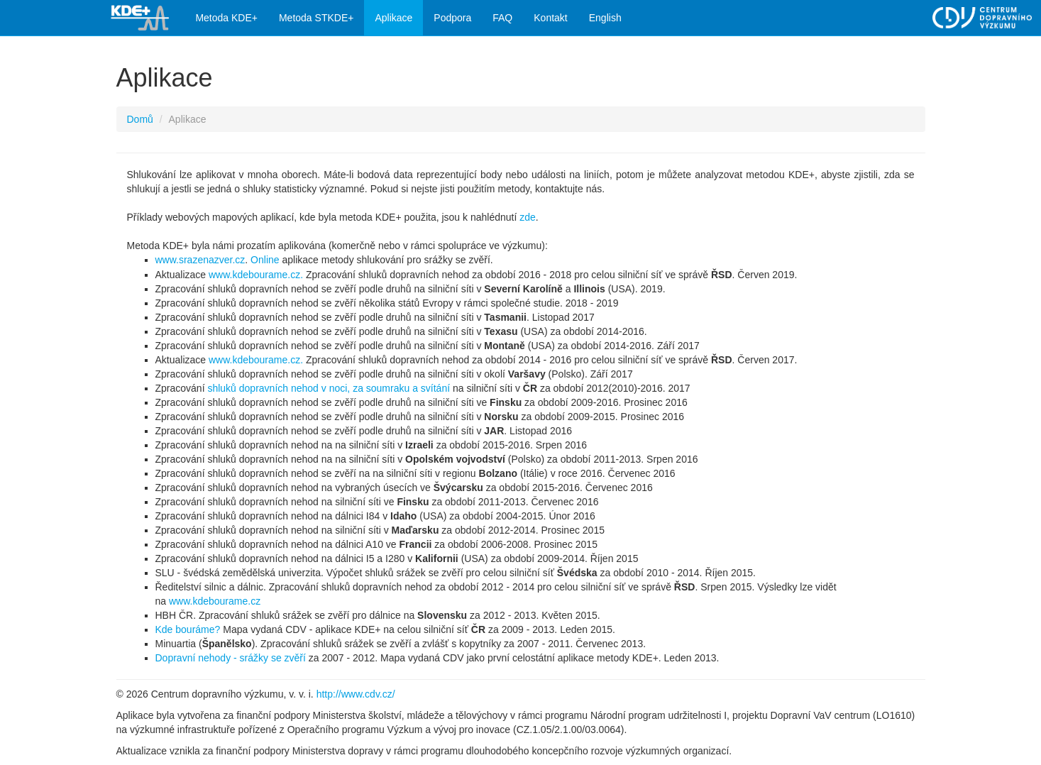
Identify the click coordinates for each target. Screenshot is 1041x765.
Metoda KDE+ (226, 17)
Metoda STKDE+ (316, 17)
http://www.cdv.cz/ (355, 694)
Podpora (452, 17)
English (605, 17)
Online (264, 259)
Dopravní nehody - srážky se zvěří (230, 658)
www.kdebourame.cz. (256, 274)
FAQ (502, 17)
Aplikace (393, 17)
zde (527, 217)
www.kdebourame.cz (214, 601)
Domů (140, 119)
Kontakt (550, 17)
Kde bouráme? (188, 629)
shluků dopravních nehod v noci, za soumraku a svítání (328, 388)
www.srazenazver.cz (200, 259)
